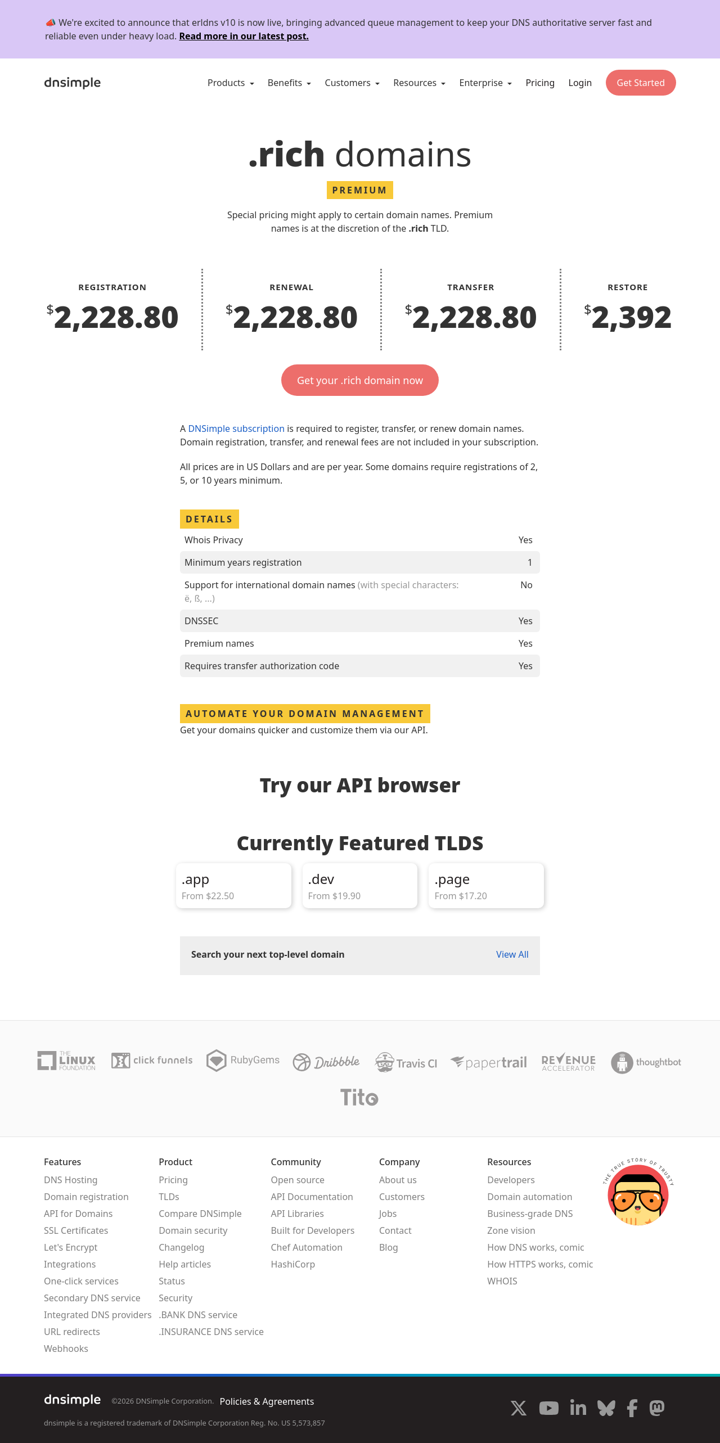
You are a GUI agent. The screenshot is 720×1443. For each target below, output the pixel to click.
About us (398, 1180)
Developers (510, 1180)
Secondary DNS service (92, 1298)
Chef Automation (307, 1247)
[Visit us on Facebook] (632, 1410)
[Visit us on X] (519, 1410)
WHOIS (502, 1281)
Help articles (185, 1264)
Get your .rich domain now (360, 380)
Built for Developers (312, 1230)
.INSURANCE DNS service (211, 1331)
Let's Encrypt (70, 1247)
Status (172, 1281)
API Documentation (312, 1197)
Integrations (70, 1264)
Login (580, 82)
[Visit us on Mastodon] (657, 1410)
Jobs (388, 1213)
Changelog (181, 1247)
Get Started (641, 82)
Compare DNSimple (200, 1213)
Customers (402, 1197)
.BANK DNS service (198, 1315)
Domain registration (86, 1197)
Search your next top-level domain (268, 954)
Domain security (193, 1230)
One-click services (81, 1281)
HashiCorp (293, 1264)
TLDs (169, 1197)
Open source (298, 1180)
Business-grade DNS (530, 1213)
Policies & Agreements (266, 1401)
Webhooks (66, 1348)
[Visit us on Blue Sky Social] (606, 1410)
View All (512, 954)
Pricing (540, 82)
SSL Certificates (76, 1230)
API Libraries (297, 1213)
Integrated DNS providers (98, 1315)
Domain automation (529, 1197)
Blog (388, 1247)
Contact (395, 1230)
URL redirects (72, 1331)
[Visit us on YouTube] (549, 1410)
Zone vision (511, 1230)
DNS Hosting (71, 1180)
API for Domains (78, 1213)
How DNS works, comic (535, 1247)
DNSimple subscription (236, 428)
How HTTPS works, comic (540, 1264)
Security (175, 1298)
